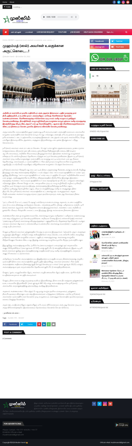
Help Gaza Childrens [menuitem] (93, 32)
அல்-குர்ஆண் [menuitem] (16, 32)
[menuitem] (6, 32)
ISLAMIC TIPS (12, 318)
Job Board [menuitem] (75, 32)
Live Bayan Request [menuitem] (45, 32)
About (12, 2)
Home (5, 2)
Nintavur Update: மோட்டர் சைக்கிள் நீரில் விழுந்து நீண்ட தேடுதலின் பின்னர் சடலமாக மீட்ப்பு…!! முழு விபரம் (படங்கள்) (114, 274)
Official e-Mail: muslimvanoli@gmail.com (114, 442)
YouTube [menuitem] (62, 32)
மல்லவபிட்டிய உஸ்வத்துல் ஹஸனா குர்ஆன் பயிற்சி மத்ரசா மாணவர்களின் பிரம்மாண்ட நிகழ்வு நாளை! (115, 259)
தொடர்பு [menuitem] (110, 32)
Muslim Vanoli (9, 56)
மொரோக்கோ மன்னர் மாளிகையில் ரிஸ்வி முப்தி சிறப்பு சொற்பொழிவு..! (115, 245)
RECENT (11, 40)
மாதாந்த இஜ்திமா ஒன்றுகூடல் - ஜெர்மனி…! (113, 233)
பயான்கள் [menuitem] (29, 32)
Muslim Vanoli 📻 (21, 442)
